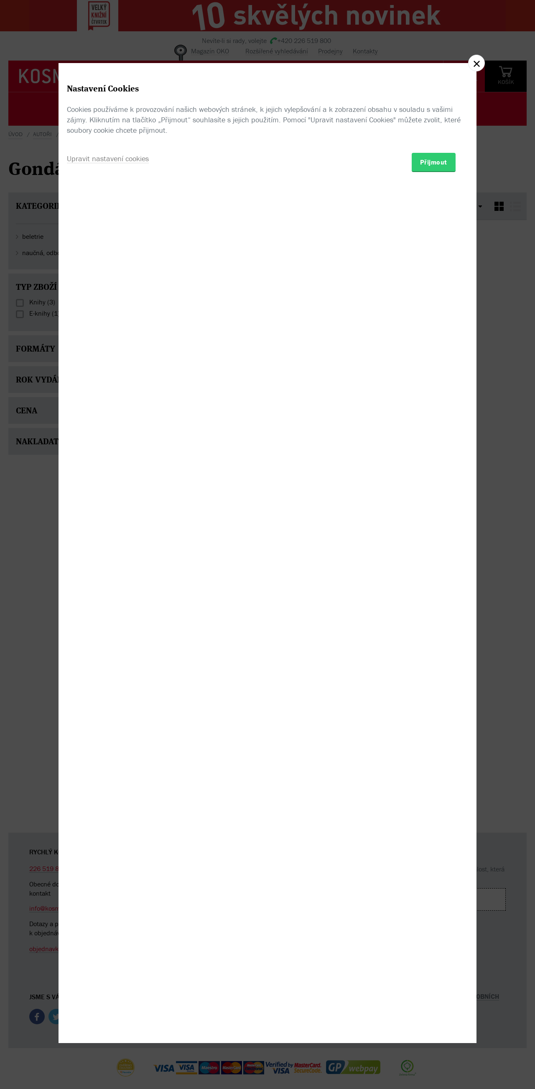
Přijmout (432, 593)
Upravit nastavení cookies (110, 590)
